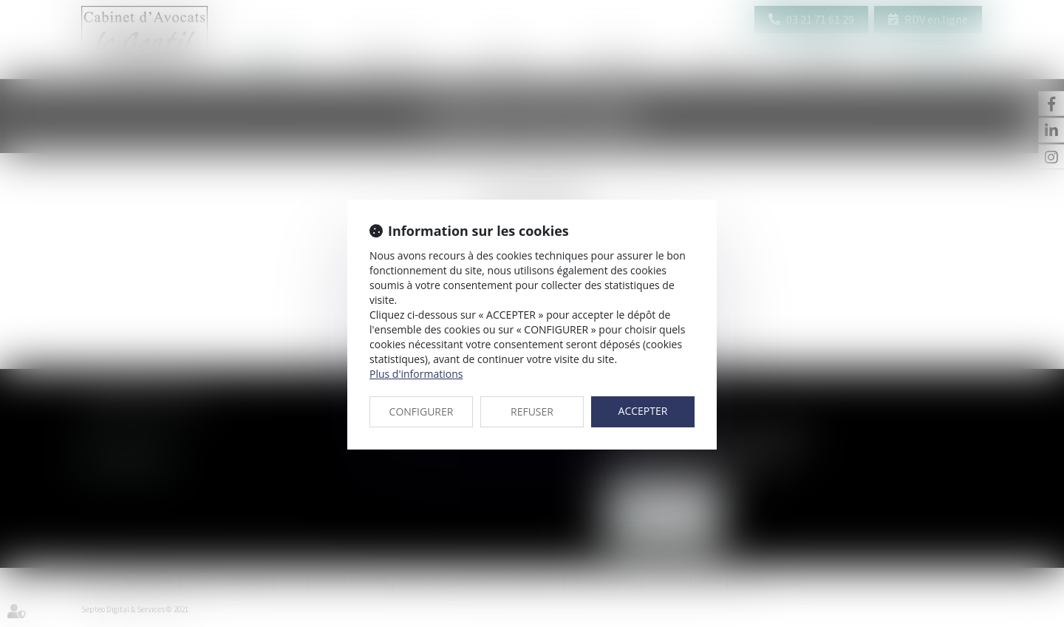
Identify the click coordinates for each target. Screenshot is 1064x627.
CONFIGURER (421, 411)
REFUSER (532, 411)
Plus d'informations (416, 374)
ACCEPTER (643, 411)
